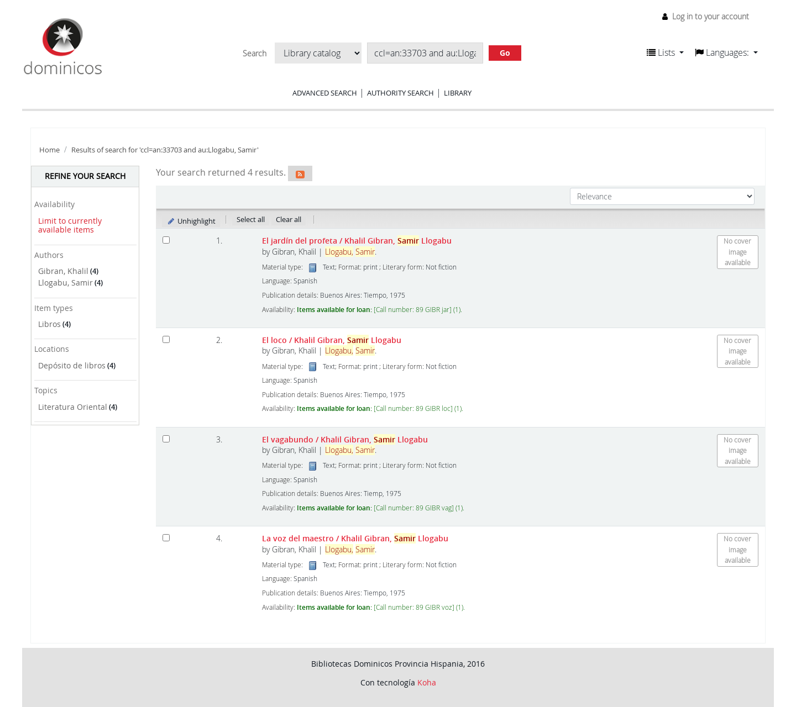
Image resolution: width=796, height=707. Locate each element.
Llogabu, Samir (65, 282)
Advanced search (324, 93)
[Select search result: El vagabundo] (166, 438)
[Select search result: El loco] (166, 339)
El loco (331, 340)
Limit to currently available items (70, 225)
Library (458, 93)
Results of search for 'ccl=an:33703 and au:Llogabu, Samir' (165, 150)
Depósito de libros (72, 365)
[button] (665, 52)
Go (505, 53)
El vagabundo (345, 439)
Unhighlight (191, 221)
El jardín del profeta (357, 240)
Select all (251, 219)
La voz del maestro (355, 538)
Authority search (400, 93)
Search (254, 54)
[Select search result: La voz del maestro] (166, 537)
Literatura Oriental (72, 407)
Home (49, 150)
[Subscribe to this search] (300, 173)
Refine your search (85, 176)
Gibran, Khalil (63, 271)
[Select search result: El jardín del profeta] (166, 240)
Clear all (288, 219)
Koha (426, 682)
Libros (49, 324)
